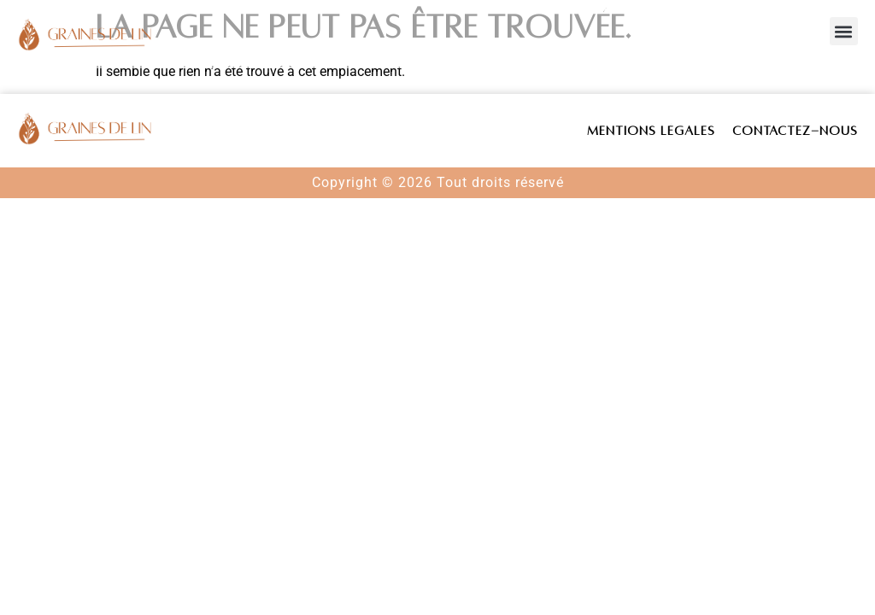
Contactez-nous (795, 131)
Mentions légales (651, 131)
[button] (844, 31)
